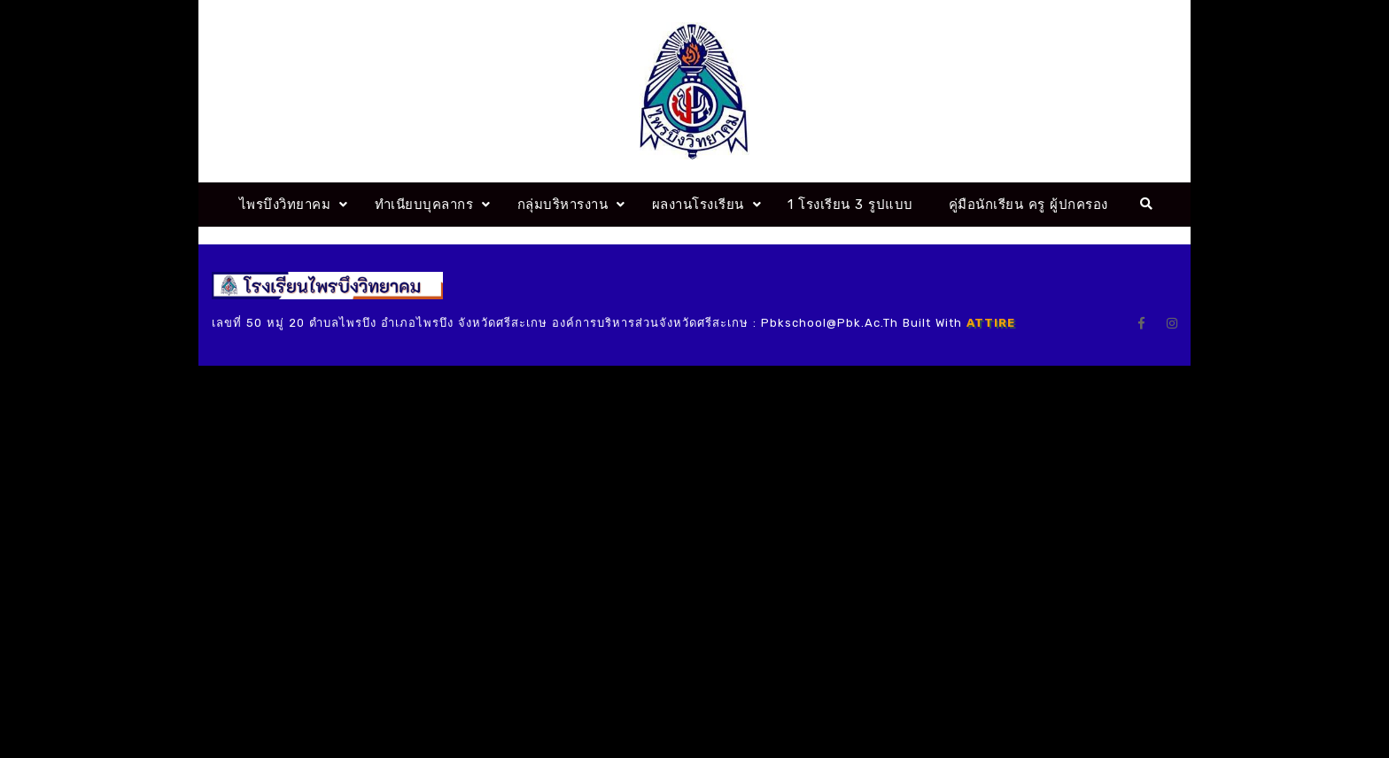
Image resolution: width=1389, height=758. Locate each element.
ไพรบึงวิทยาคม (285, 205)
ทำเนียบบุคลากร (424, 205)
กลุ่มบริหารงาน (563, 205)
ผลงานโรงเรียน (698, 205)
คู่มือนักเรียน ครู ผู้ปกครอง (1028, 205)
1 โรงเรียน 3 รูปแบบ (850, 205)
